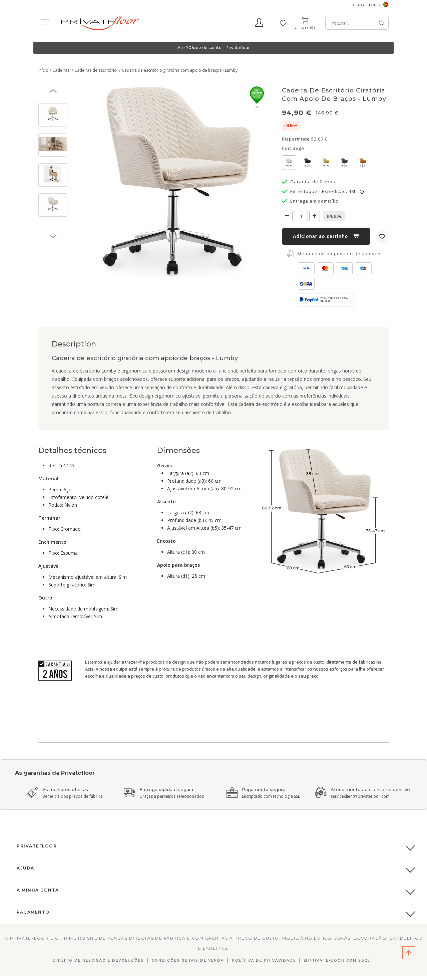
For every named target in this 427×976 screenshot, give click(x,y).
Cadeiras (61, 70)
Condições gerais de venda (188, 960)
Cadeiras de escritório (96, 70)
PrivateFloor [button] (37, 845)
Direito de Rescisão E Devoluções (98, 960)
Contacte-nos (366, 5)
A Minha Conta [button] (38, 890)
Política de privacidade (264, 960)
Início (43, 70)
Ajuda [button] (25, 868)
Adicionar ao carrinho (326, 236)
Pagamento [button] (33, 912)
